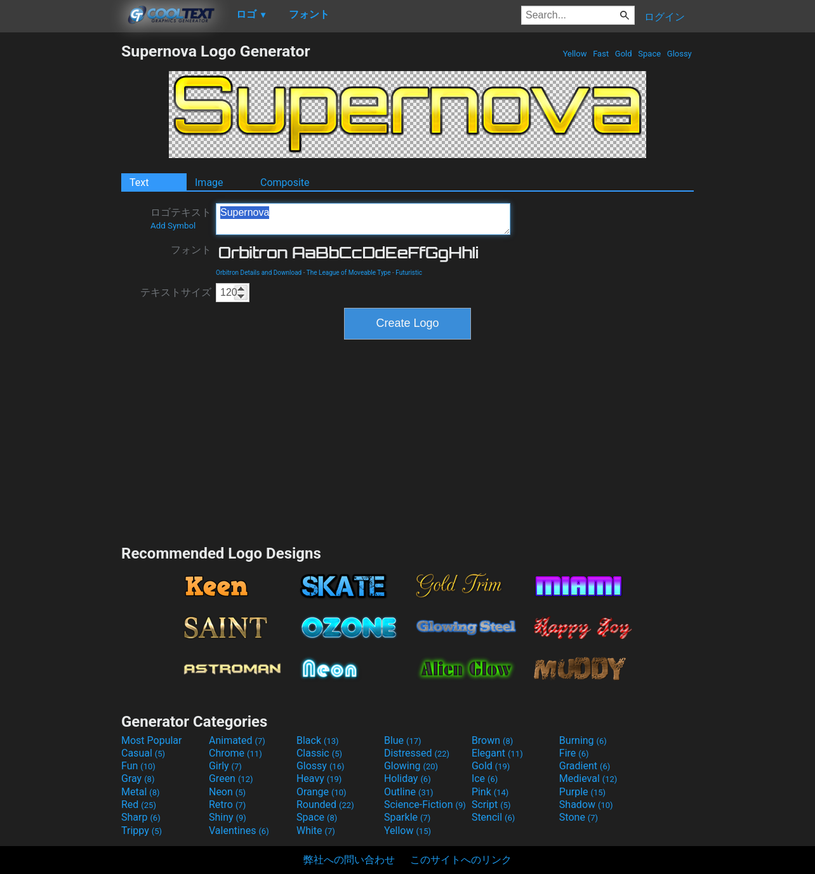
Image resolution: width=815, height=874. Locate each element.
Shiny (227, 817)
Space (649, 53)
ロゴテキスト (180, 218)
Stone (578, 817)
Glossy (679, 53)
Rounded (325, 804)
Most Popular (151, 740)
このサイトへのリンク (461, 860)
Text (139, 182)
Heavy (318, 778)
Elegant (497, 753)
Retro (227, 804)
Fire (574, 753)
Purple (582, 792)
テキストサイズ (175, 292)
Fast (601, 53)
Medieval (588, 778)
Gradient (584, 766)
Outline (409, 792)
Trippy (141, 830)
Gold (623, 53)
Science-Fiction (425, 804)
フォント (191, 250)
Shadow (586, 804)
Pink (490, 792)
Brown (492, 740)
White (315, 830)
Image (209, 182)
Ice (485, 778)
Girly (225, 766)
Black (317, 740)
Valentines (239, 830)
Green (231, 778)
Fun (138, 766)
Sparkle (407, 817)
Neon (227, 792)
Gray (137, 778)
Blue (402, 740)
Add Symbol (172, 225)
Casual (143, 753)
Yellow (574, 53)
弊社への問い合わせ (349, 860)
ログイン (664, 17)
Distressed (416, 753)
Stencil (493, 817)
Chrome (235, 753)
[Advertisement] (60, 232)
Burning (583, 740)
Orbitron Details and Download (258, 272)
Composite (285, 182)
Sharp (141, 817)
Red (138, 804)
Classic (319, 753)
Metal (140, 792)
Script (491, 804)
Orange (321, 792)
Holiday (407, 778)
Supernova (363, 219)
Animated (237, 740)
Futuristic (408, 272)
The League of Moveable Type (349, 272)
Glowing (411, 766)
